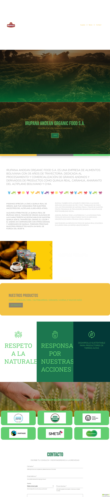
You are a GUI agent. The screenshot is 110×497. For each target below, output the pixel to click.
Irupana (82, 25)
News (90, 25)
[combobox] (40, 486)
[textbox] (40, 486)
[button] (1, 260)
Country (29, 483)
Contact (98, 25)
